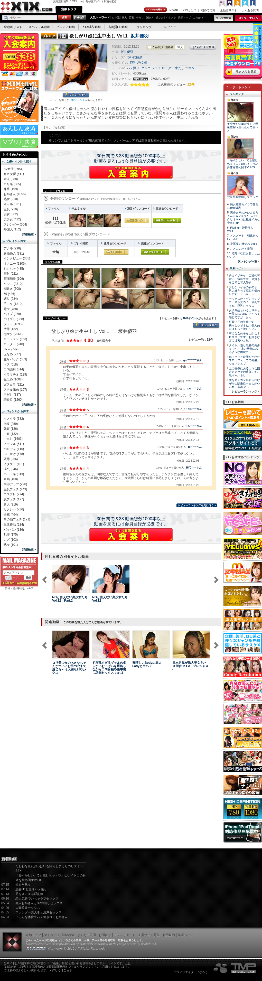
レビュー (170, 27)
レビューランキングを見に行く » (197, 505)
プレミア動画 (65, 27)
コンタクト (230, 3)
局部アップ (184, 17)
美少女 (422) (12, 219)
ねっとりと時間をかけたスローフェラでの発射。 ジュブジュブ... (244, 360)
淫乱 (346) (11, 469)
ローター (168, 68)
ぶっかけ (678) (14, 454)
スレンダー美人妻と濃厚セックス (38, 912)
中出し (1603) (13, 439)
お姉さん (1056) (15, 194)
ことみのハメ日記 (241, 248)
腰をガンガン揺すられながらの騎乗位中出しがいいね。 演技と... (244, 383)
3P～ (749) (11, 349)
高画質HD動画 (118, 27)
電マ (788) (11, 309)
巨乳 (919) (11, 209)
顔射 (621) (11, 273)
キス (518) (11, 364)
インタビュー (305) (17, 258)
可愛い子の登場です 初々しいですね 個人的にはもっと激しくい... (244, 325)
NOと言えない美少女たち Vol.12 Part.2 (70, 598)
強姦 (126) (11, 429)
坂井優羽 (139, 36)
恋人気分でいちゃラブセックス (37, 898)
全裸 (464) (11, 514)
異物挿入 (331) (14, 253)
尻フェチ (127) (14, 499)
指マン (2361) (13, 334)
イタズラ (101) (14, 464)
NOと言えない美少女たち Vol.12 (110, 598)
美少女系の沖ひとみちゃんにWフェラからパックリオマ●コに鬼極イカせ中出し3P (243, 217)
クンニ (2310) (13, 284)
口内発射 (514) (14, 369)
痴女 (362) (11, 214)
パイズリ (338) (14, 319)
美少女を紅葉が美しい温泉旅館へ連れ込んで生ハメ (242, 127)
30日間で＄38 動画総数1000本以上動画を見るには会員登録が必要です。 (131, 158)
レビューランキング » (245, 391)
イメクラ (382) (14, 419)
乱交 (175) (11, 534)
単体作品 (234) (14, 524)
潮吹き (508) (12, 289)
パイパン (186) (14, 529)
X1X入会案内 (19, 55)
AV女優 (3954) (13, 169)
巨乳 (131, 17)
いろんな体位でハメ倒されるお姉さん (41, 917)
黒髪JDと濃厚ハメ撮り (31, 889)
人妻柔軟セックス (27, 908)
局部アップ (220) (15, 484)
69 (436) (9, 294)
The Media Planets (235, 968)
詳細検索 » (29, 234)
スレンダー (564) (15, 224)
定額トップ (68, 9)
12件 (190, 84)
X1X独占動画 (91, 27)
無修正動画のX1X (27, 7)
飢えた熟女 (23, 884)
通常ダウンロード (137, 220)
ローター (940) (14, 344)
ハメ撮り (133, 68)
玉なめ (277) (12, 354)
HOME (174, 10)
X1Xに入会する (131, 172)
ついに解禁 (134, 57)
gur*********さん (192, 360)
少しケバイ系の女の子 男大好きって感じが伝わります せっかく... (244, 291)
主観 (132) (11, 434)
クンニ (146, 68)
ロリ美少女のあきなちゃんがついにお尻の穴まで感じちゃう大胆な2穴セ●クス (69, 668)
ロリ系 (116, 17)
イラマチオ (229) (15, 374)
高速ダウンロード (167, 220)
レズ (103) (11, 539)
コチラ (29, 588)
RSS (237, 3)
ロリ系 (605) (12, 184)
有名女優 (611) (14, 174)
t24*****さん (195, 409)
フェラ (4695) (13, 324)
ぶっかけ (198, 17)
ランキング (144, 27)
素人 (124, 17)
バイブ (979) (12, 314)
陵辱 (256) (11, 459)
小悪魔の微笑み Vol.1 (243, 243)
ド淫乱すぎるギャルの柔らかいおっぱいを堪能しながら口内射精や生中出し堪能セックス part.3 (109, 668)
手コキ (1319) (13, 304)
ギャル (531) (12, 204)
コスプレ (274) (14, 494)
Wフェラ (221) (14, 384)
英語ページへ (222, 3)
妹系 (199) (11, 189)
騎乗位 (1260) (13, 399)
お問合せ (105, 935)
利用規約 (169, 935)
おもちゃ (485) (14, 268)
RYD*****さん (194, 467)
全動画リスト (228, 10)
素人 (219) (11, 504)
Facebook (253, 3)
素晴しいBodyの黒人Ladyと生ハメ (147, 664)
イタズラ (171, 17)
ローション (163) (15, 339)
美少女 (160, 17)
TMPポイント (77, 100)
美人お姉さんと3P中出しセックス (38, 903)
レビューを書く (75, 95)
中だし (140, 17)
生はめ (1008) (13, 379)
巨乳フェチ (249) (15, 489)
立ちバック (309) (15, 359)
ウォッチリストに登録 (203, 47)
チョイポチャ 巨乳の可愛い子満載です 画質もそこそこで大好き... (244, 279)
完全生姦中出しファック (242, 197)
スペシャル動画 (39, 27)
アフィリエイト (124, 935)
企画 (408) (11, 479)
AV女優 (142, 62)
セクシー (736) (14, 509)
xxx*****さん (194, 388)
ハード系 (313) (14, 474)
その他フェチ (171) (17, 519)
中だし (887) (12, 394)
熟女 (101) (11, 545)
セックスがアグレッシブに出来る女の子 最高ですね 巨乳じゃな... (244, 302)
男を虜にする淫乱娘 (29, 894)
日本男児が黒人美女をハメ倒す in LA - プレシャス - (190, 666)
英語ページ (185, 935)
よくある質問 (250, 10)
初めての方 (208, 10)
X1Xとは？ (189, 10)
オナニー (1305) (15, 263)
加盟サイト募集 (149, 935)
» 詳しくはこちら (61, 970)
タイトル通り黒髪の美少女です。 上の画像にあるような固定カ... (244, 349)
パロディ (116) (14, 449)
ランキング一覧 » (248, 261)
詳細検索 (68, 935)
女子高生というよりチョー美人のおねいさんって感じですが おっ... (244, 314)
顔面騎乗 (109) (14, 279)
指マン (190, 68)
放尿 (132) (11, 329)
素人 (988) (11, 179)
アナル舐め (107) (15, 389)
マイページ (156, 10)
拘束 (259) (11, 424)
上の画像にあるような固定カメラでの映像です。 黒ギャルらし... (244, 372)
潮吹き (150, 17)
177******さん (194, 426)
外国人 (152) (12, 229)
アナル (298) (12, 248)
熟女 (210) (11, 199)
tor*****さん (195, 446)
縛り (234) (11, 299)
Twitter (245, 3)
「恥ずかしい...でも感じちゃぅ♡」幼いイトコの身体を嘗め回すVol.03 (242, 164)
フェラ (156, 68)
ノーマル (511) (14, 444)
